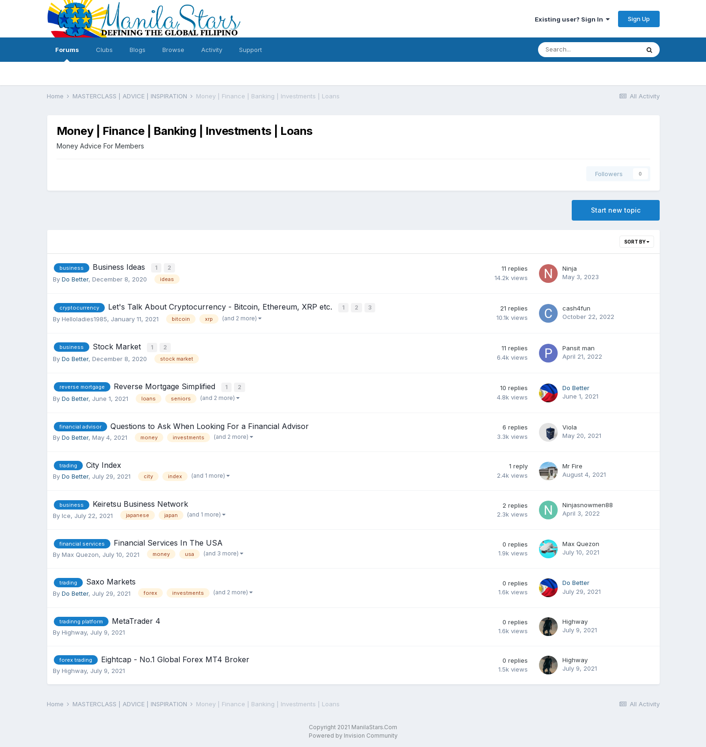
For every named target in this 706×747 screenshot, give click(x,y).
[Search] (588, 49)
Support (250, 49)
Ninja (569, 268)
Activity (211, 49)
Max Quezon (80, 551)
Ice (66, 513)
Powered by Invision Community (353, 733)
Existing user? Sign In (572, 19)
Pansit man (578, 346)
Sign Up (639, 18)
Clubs (104, 49)
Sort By (636, 241)
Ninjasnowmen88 (587, 502)
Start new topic (615, 210)
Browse (173, 49)
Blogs (138, 49)
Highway (74, 630)
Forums (67, 54)
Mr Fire (572, 463)
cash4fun (576, 307)
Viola (569, 424)
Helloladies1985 (84, 318)
